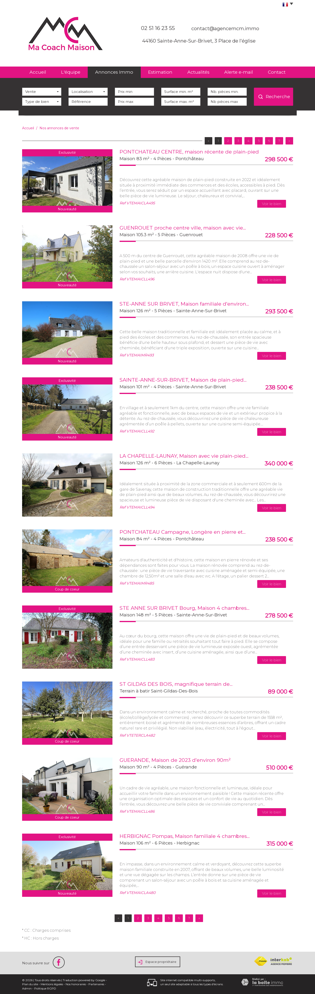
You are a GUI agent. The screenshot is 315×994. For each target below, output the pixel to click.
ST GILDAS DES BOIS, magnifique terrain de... (176, 684)
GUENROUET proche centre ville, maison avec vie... (183, 228)
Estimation (160, 72)
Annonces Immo (114, 72)
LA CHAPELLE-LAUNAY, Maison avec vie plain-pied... (184, 456)
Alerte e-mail (238, 72)
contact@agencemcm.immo (225, 28)
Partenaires (96, 984)
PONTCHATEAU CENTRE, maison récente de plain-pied (189, 152)
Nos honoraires (76, 984)
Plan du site (30, 984)
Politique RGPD (45, 988)
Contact (277, 72)
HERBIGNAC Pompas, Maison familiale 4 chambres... (185, 836)
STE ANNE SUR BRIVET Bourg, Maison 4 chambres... (184, 608)
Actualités (198, 72)
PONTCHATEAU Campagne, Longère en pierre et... (183, 532)
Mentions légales (52, 984)
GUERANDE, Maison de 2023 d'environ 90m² (175, 760)
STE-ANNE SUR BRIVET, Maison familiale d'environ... (184, 304)
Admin (27, 988)
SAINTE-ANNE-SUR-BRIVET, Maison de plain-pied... (183, 380)
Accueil (37, 72)
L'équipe (70, 72)
